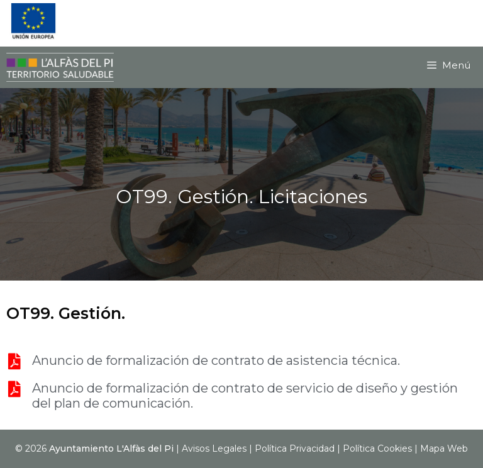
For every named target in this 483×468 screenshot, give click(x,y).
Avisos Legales (214, 448)
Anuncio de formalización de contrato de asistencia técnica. (216, 360)
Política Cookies (377, 448)
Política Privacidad (295, 448)
